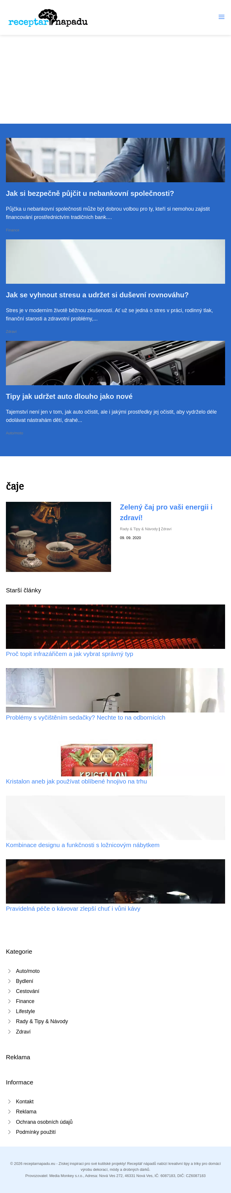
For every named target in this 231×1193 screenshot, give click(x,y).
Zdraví (11, 331)
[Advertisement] (115, 79)
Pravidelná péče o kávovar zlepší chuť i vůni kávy (73, 908)
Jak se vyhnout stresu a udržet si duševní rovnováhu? (97, 295)
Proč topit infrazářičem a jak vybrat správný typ (69, 653)
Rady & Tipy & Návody (139, 529)
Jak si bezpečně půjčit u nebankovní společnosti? (90, 193)
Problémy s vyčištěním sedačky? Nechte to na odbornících (85, 717)
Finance (12, 230)
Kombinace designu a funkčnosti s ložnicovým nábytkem (83, 844)
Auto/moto (14, 433)
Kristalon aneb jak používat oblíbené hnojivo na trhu (76, 781)
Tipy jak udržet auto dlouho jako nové (69, 396)
